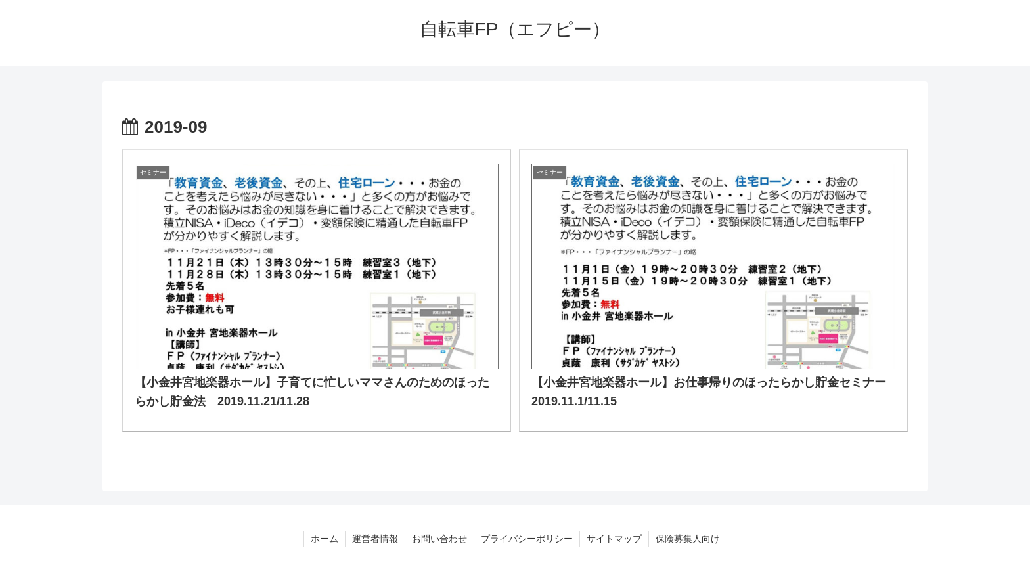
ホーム (324, 538)
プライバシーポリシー (527, 538)
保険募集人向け (688, 538)
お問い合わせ (439, 538)
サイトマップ (614, 538)
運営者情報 (375, 538)
